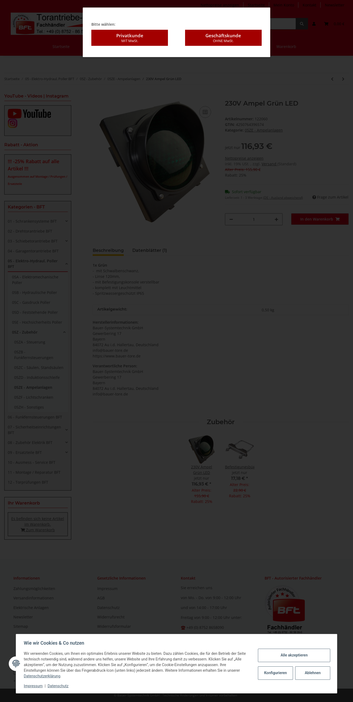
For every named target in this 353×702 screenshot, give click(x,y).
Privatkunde (129, 36)
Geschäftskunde (223, 36)
